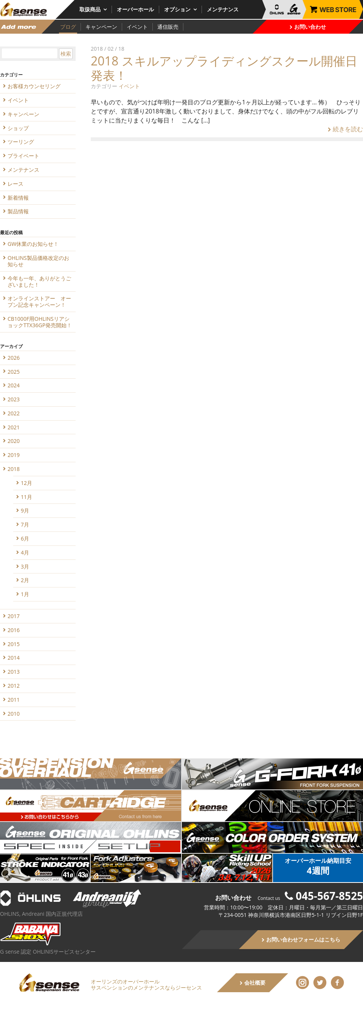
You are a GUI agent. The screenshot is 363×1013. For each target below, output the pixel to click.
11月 (26, 496)
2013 (14, 671)
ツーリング (21, 141)
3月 (25, 566)
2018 (14, 468)
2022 (14, 413)
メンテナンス (223, 9)
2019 (14, 454)
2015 (14, 644)
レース (15, 183)
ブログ (68, 26)
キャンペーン (101, 26)
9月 (25, 510)
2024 (14, 385)
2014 (14, 657)
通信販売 (167, 26)
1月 (25, 594)
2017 (14, 616)
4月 (25, 552)
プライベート (23, 155)
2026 (14, 357)
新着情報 (18, 197)
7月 (25, 524)
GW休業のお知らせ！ (33, 243)
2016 (14, 630)
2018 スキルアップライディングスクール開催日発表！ (224, 68)
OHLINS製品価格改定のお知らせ (38, 261)
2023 (14, 399)
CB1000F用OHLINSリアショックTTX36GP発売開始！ (40, 322)
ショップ (18, 128)
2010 (14, 713)
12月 (26, 482)
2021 (14, 427)
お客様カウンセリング (34, 86)
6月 (25, 538)
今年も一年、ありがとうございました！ (39, 281)
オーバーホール (135, 9)
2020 (14, 440)
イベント (137, 26)
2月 (25, 580)
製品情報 (18, 211)
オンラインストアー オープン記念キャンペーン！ (39, 301)
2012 (14, 685)
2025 (14, 371)
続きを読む (345, 129)
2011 (14, 699)
